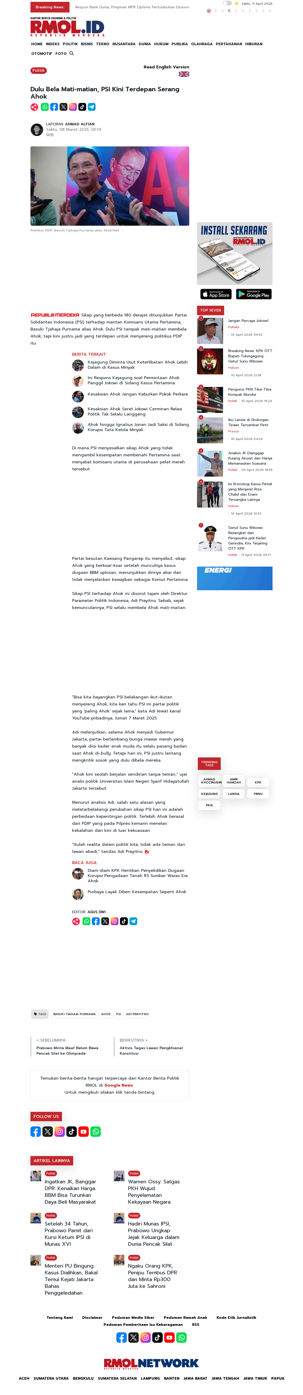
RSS (195, 1324)
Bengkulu (83, 1378)
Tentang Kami (60, 1317)
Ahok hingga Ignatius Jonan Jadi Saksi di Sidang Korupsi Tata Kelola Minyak (138, 427)
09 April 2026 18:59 (257, 470)
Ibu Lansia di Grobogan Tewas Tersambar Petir (248, 422)
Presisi (233, 431)
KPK (258, 782)
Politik (39, 70)
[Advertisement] (109, 272)
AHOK (106, 1014)
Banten (171, 1378)
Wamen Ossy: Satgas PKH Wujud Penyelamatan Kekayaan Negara (154, 1191)
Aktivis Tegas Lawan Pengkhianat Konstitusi (151, 1050)
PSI (118, 1014)
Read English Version (166, 67)
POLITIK (70, 44)
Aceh (24, 1378)
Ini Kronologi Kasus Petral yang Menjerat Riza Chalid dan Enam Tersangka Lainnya (250, 492)
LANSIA (233, 793)
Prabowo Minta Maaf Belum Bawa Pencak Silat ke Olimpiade (67, 1050)
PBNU (258, 793)
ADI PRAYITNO (137, 1014)
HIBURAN (253, 44)
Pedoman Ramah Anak (185, 1317)
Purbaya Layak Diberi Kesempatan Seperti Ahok (137, 891)
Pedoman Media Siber (133, 1317)
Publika (233, 327)
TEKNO (102, 44)
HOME (37, 44)
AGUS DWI (96, 912)
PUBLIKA (180, 44)
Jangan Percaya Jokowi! (248, 320)
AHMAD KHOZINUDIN (211, 781)
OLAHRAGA (202, 44)
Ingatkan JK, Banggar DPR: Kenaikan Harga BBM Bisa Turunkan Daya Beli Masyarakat (70, 1191)
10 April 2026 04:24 (247, 439)
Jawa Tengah (225, 1378)
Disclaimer (92, 1317)
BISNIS (87, 44)
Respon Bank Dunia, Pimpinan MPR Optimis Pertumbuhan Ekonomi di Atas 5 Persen (148, 7)
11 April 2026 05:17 (256, 555)
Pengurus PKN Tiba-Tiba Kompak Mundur (249, 392)
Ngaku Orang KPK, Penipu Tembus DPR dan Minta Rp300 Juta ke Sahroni (152, 1275)
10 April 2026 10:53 (246, 513)
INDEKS (53, 44)
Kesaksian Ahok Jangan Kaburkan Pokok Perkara (138, 394)
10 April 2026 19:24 (256, 401)
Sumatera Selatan (117, 1378)
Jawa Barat (195, 1378)
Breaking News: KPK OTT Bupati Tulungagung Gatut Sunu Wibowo (250, 356)
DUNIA (145, 44)
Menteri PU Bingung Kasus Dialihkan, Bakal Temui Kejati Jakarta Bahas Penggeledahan (71, 1279)
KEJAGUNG (209, 793)
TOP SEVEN (210, 310)
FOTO (61, 53)
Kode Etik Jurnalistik (236, 1317)
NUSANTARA (124, 44)
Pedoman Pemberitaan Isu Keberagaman (143, 1324)
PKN (209, 805)
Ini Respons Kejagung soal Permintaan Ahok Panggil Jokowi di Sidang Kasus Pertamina (134, 380)
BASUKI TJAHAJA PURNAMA (74, 1014)
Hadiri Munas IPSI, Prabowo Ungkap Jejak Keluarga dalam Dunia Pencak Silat (153, 1233)
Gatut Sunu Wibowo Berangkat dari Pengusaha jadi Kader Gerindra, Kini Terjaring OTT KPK (247, 538)
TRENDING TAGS (209, 764)
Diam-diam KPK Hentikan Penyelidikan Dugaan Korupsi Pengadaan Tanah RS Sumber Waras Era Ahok (138, 876)
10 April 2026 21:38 (246, 375)
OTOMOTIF (41, 53)
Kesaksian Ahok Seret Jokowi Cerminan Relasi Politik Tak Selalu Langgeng (135, 411)
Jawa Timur (255, 1378)
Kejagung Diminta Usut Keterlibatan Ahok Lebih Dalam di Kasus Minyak (138, 365)
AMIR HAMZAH (234, 781)
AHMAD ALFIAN (79, 124)
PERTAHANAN (229, 44)
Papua (278, 1378)
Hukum (233, 367)
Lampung (150, 1378)
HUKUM (161, 44)
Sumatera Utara (51, 1378)
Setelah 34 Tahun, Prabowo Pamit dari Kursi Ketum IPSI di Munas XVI (69, 1233)
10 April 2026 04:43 (246, 334)
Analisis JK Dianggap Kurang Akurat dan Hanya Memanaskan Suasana (250, 458)
